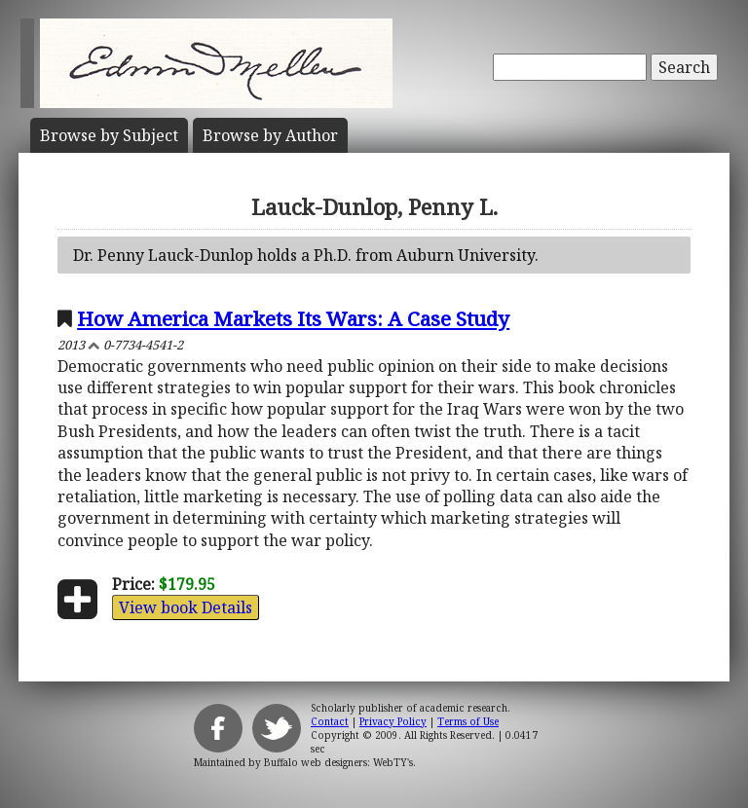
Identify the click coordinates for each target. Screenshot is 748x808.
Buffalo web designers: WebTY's (338, 762)
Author (270, 135)
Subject (109, 135)
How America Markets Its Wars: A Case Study (293, 318)
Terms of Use (468, 721)
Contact (330, 721)
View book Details (185, 607)
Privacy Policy (393, 721)
